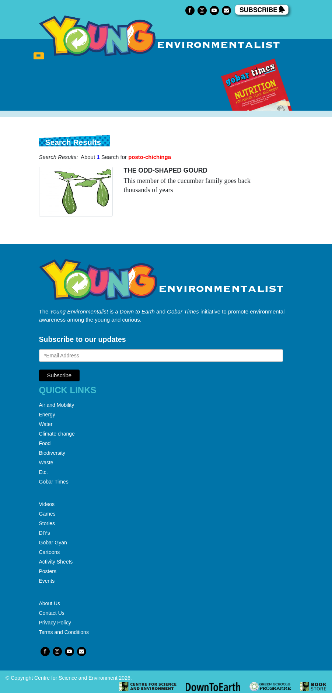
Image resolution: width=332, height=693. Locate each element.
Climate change (57, 434)
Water (46, 424)
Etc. (43, 472)
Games (47, 514)
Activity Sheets (56, 562)
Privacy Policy (55, 623)
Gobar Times (54, 482)
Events (47, 581)
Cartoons (49, 552)
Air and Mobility (56, 405)
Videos (47, 504)
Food (45, 443)
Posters (47, 571)
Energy (47, 414)
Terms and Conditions (64, 632)
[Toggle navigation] (39, 56)
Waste (46, 462)
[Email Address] (161, 355)
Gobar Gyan (53, 542)
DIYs (44, 533)
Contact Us (51, 613)
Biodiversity (52, 453)
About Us (49, 603)
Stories (47, 523)
